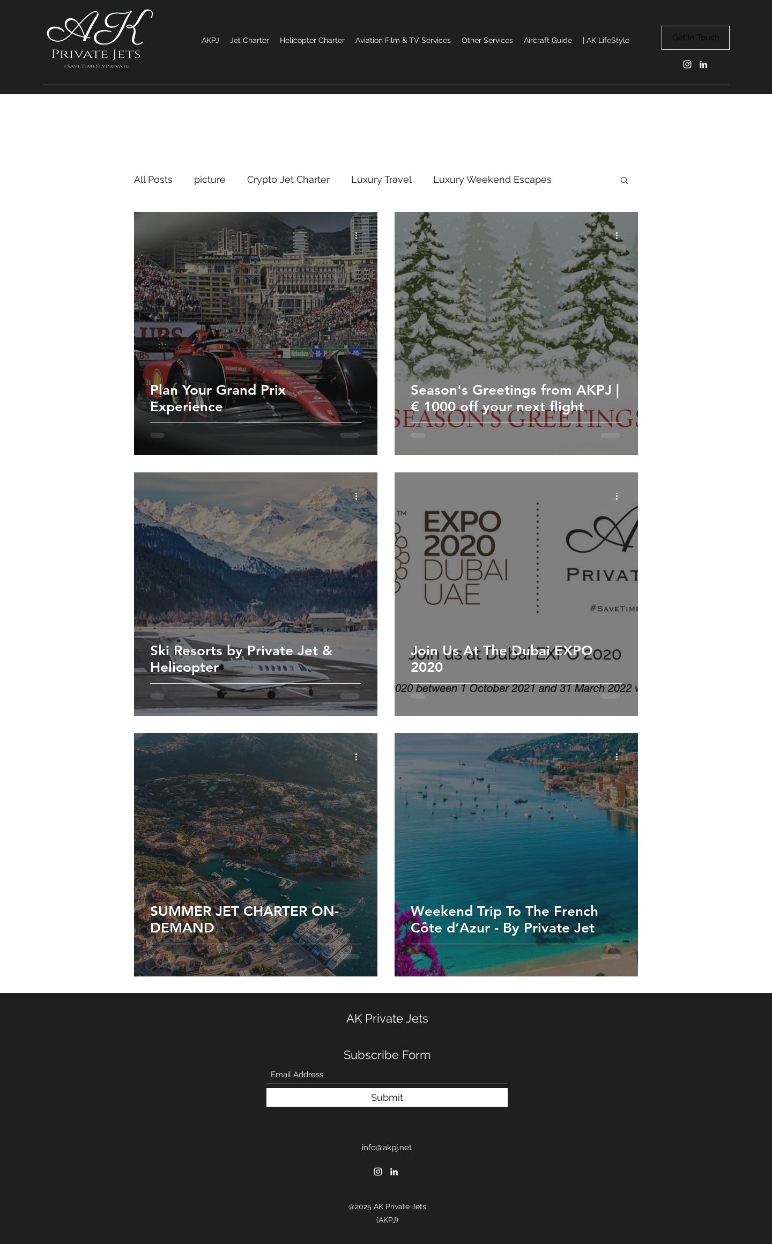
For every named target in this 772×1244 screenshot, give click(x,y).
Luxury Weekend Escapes (492, 179)
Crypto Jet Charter (288, 179)
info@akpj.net (387, 1147)
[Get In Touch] (696, 38)
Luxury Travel (381, 179)
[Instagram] (687, 64)
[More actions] (359, 235)
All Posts (153, 179)
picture (210, 179)
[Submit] (387, 1097)
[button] (624, 181)
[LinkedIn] (703, 64)
